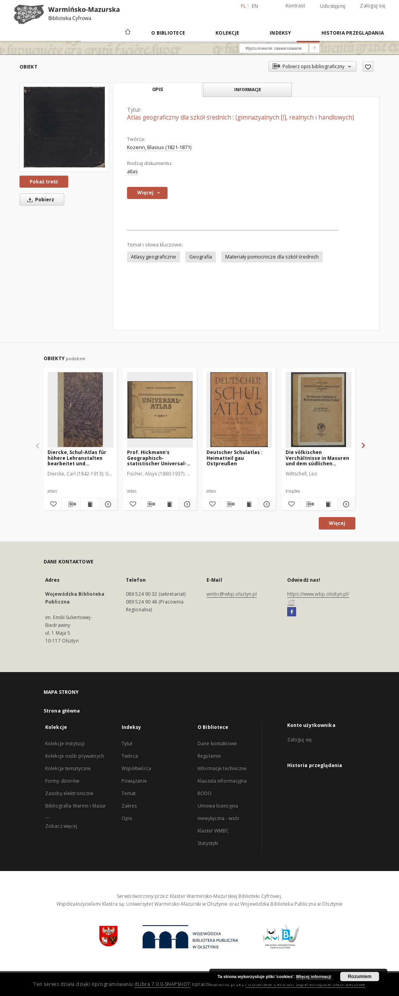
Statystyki (208, 843)
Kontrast (295, 5)
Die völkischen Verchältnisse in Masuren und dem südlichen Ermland (317, 457)
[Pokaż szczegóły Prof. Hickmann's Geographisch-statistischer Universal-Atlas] (186, 504)
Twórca (130, 756)
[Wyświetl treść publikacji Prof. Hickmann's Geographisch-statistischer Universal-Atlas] (169, 504)
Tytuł (127, 743)
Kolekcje (227, 33)
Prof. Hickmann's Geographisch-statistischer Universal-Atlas (157, 457)
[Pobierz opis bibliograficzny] (71, 504)
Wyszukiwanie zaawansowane (273, 48)
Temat (129, 793)
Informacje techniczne (222, 768)
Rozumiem (360, 976)
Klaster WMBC (213, 830)
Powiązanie (134, 781)
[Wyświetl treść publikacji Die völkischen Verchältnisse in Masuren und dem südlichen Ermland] (328, 504)
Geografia (200, 256)
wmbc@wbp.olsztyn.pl (232, 594)
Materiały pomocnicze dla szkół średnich (272, 256)
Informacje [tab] (247, 89)
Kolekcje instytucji (65, 743)
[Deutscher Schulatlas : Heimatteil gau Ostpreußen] (239, 409)
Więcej (337, 523)
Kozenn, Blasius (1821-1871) (159, 147)
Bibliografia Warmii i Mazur (75, 805)
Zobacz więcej (61, 826)
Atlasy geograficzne (153, 256)
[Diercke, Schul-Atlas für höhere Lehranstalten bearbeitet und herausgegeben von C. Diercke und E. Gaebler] (80, 409)
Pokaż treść (44, 181)
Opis (127, 818)
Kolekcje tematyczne (68, 768)
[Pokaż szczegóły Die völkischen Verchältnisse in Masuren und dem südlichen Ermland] (345, 504)
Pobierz (39, 199)
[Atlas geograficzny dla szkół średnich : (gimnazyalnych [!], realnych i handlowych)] (64, 127)
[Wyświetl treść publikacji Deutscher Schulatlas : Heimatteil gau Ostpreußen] (248, 504)
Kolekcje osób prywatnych (74, 756)
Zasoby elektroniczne (69, 793)
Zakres (129, 805)
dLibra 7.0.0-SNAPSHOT (162, 984)
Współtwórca (136, 768)
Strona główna (62, 710)
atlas (132, 171)
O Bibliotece (168, 33)
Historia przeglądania (352, 33)
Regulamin (209, 756)
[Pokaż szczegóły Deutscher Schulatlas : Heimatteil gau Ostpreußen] (266, 504)
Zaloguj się (372, 5)
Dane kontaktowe (217, 743)
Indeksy (280, 33)
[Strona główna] (127, 32)
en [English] (255, 6)
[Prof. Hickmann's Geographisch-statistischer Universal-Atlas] (159, 409)
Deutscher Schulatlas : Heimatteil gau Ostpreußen (235, 457)
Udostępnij (333, 6)
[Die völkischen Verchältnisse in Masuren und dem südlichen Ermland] (318, 409)
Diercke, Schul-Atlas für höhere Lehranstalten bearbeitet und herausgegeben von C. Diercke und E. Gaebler (77, 457)
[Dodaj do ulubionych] (368, 67)
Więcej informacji (313, 976)
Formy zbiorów (62, 781)
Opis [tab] (157, 89)
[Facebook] (291, 612)
